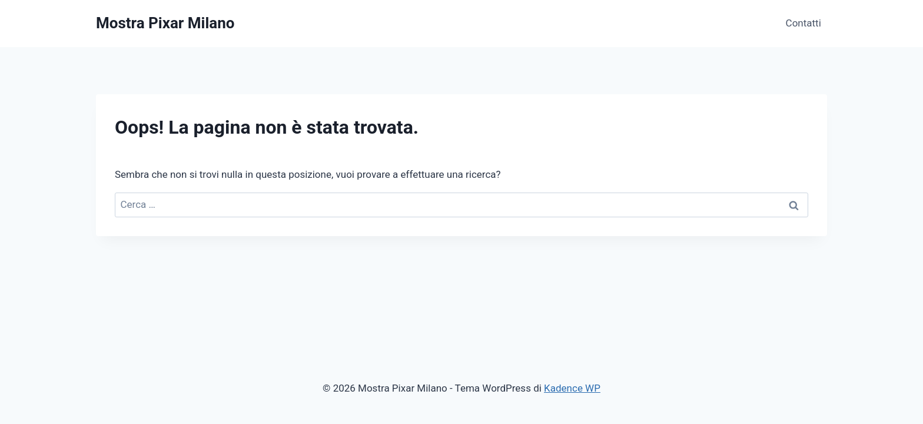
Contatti (803, 23)
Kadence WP (572, 388)
